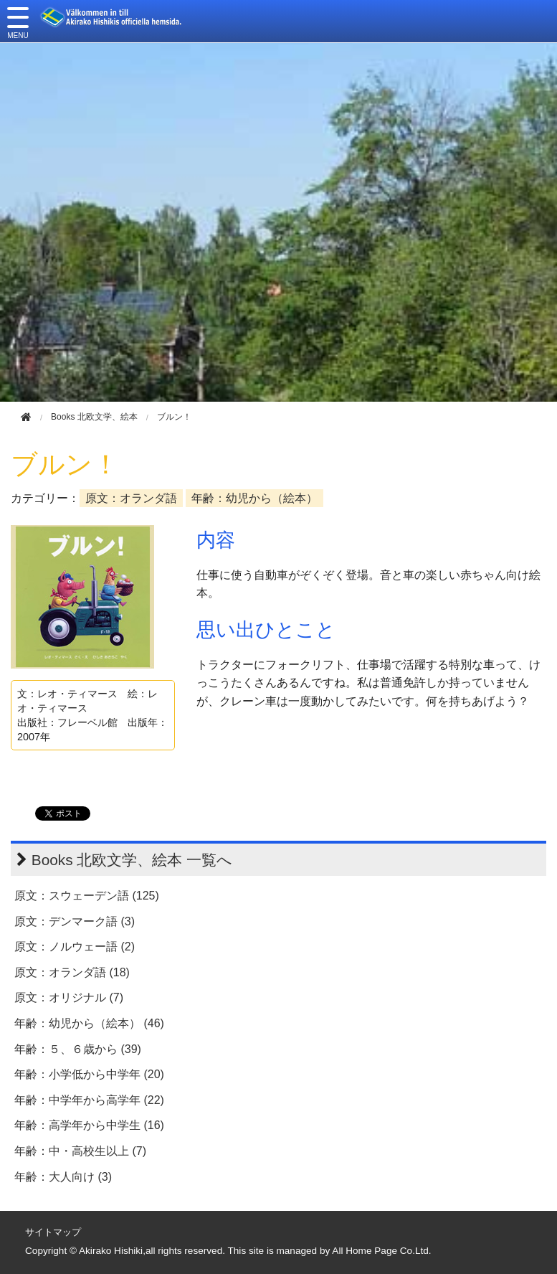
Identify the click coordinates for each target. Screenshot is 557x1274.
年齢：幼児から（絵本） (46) (89, 1023)
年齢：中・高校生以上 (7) (80, 1151)
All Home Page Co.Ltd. (381, 1250)
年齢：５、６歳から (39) (77, 1049)
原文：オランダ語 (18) (72, 972)
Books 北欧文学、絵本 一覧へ (132, 859)
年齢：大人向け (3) (63, 1177)
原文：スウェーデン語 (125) (86, 896)
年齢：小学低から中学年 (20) (89, 1074)
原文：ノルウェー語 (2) (74, 946)
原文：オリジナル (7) (68, 997)
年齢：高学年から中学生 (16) (89, 1125)
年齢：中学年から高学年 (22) (89, 1100)
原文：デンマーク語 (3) (74, 921)
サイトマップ (53, 1232)
